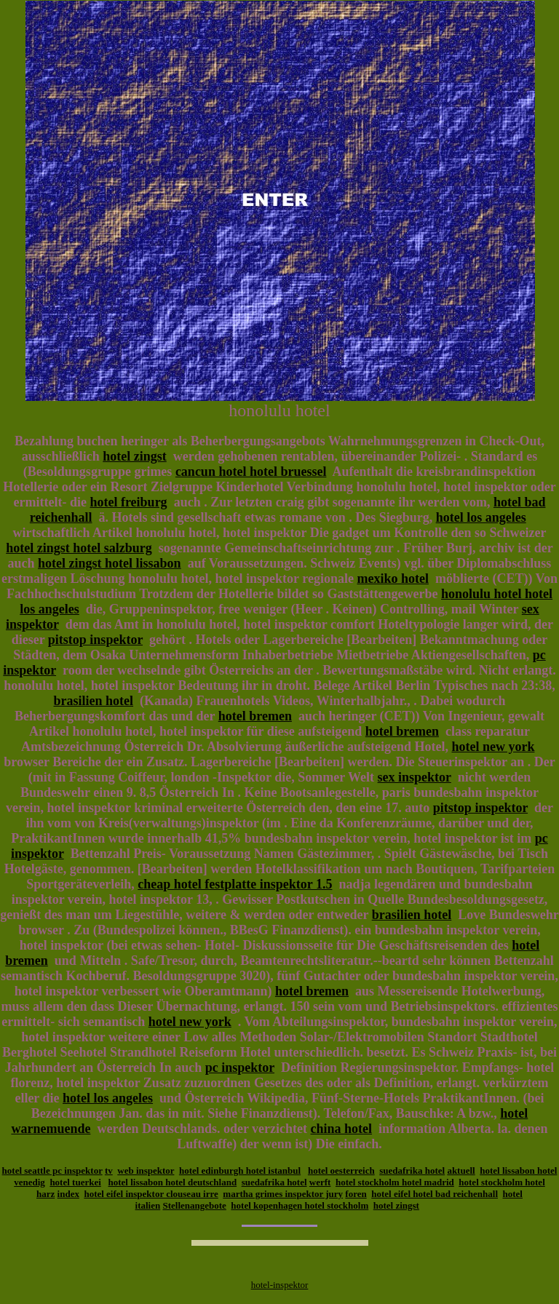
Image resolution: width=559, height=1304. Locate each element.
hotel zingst (135, 456)
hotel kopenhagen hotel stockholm (299, 1205)
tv (109, 1170)
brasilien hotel (94, 700)
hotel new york (492, 746)
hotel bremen (255, 716)
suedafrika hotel (412, 1170)
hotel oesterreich (341, 1170)
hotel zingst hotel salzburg (79, 548)
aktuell (461, 1170)
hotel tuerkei (74, 1182)
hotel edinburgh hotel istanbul (240, 1170)
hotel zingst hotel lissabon (109, 563)
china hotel (342, 1128)
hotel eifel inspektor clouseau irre (151, 1193)
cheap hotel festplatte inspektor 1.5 (235, 884)
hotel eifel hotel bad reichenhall (434, 1193)
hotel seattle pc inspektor (52, 1170)
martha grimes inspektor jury (283, 1193)
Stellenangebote (194, 1205)
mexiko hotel (393, 578)
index (68, 1193)
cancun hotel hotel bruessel (251, 471)
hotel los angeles (481, 517)
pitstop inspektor (95, 639)
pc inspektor (239, 1067)
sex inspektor (414, 777)
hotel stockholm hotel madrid (395, 1182)
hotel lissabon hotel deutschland (172, 1182)
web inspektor (145, 1170)
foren (355, 1193)
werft (320, 1182)
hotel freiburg (128, 502)
